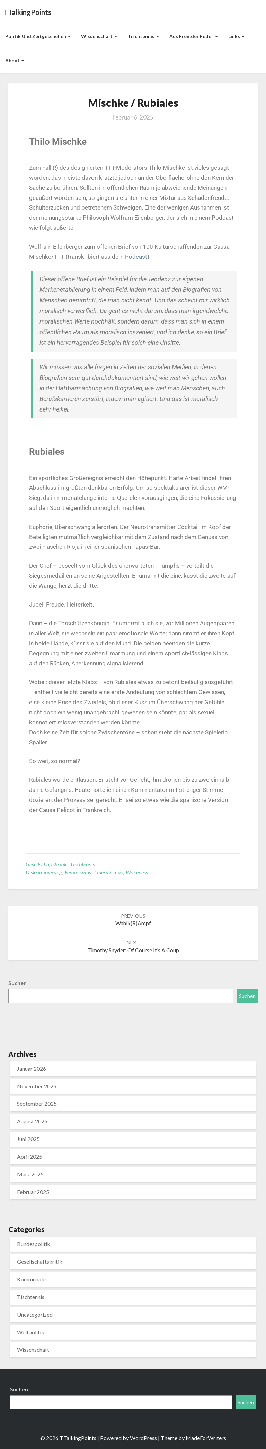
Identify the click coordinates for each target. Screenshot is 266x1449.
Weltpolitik (30, 1332)
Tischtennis (143, 36)
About (14, 60)
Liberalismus (108, 872)
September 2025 (37, 1103)
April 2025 (29, 1156)
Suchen (17, 983)
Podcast (136, 256)
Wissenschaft (99, 36)
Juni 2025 (28, 1139)
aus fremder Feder (193, 36)
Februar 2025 (33, 1192)
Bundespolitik (33, 1243)
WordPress (143, 1437)
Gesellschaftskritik (46, 864)
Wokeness (137, 872)
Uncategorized (35, 1314)
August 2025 (32, 1121)
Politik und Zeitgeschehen (38, 36)
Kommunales (32, 1279)
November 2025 (36, 1086)
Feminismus (78, 872)
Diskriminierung (44, 872)
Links (236, 36)
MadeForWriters (206, 1437)
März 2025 (30, 1174)
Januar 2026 (31, 1068)
